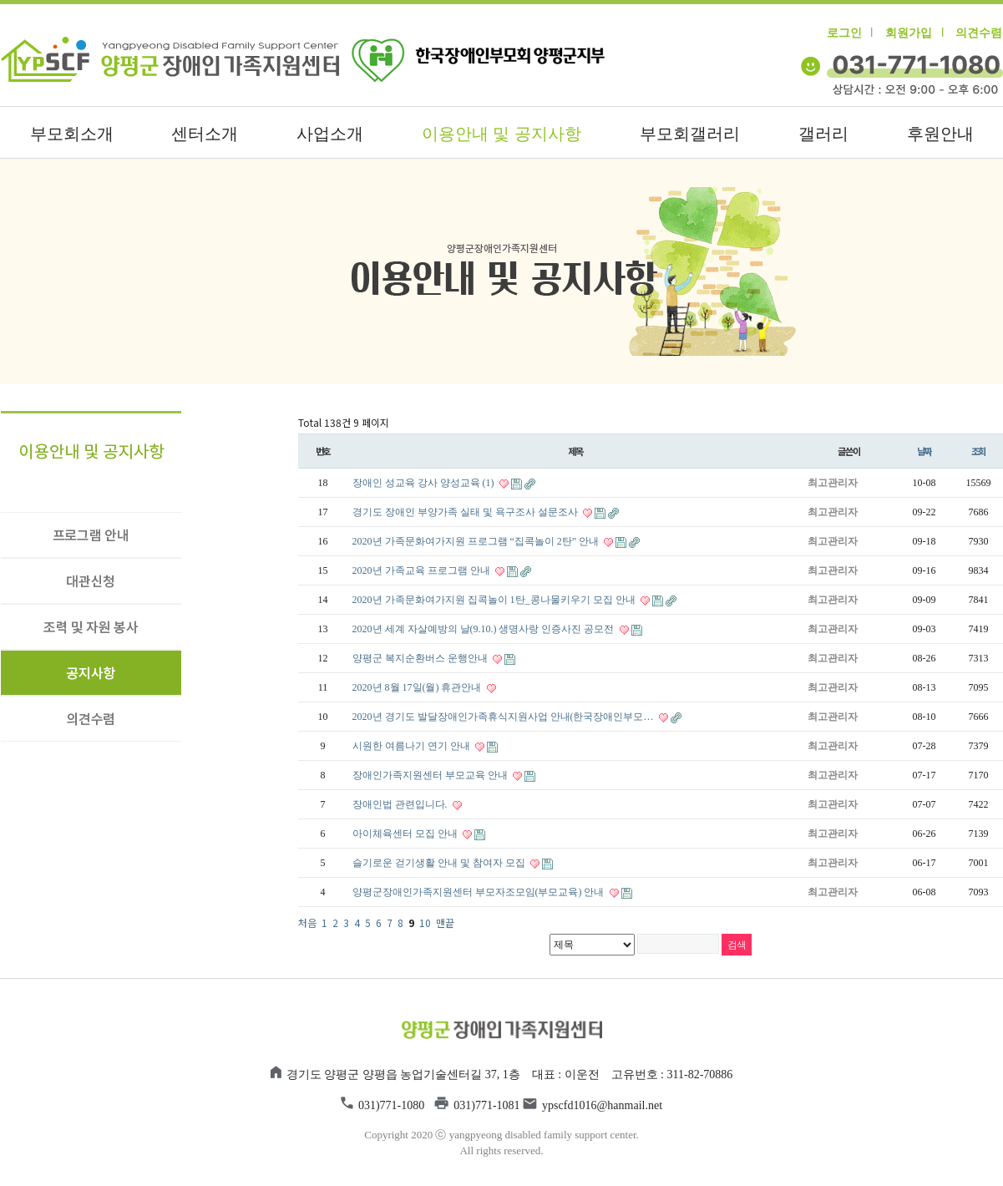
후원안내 (940, 133)
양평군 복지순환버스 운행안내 (421, 658)
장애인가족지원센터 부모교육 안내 (431, 775)
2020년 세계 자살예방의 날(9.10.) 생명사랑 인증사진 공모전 (484, 629)
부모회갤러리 (690, 133)
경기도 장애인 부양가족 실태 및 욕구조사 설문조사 (466, 512)
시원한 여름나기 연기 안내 (412, 746)
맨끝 (445, 922)
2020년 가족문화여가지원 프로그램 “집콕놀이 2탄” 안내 (477, 541)
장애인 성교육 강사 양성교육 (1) (424, 483)
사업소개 (329, 133)
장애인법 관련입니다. (401, 804)
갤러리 (823, 133)
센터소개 (204, 133)
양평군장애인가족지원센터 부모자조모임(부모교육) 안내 (479, 892)
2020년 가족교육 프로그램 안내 (422, 570)
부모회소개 (72, 133)
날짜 (924, 451)
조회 (978, 451)
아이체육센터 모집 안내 (406, 833)
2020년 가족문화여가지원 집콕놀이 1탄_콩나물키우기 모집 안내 (495, 600)
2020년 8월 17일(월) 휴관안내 (418, 687)
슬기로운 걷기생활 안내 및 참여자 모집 (440, 863)
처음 (307, 922)
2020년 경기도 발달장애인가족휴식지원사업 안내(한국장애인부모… (504, 716)
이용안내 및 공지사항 (501, 133)
